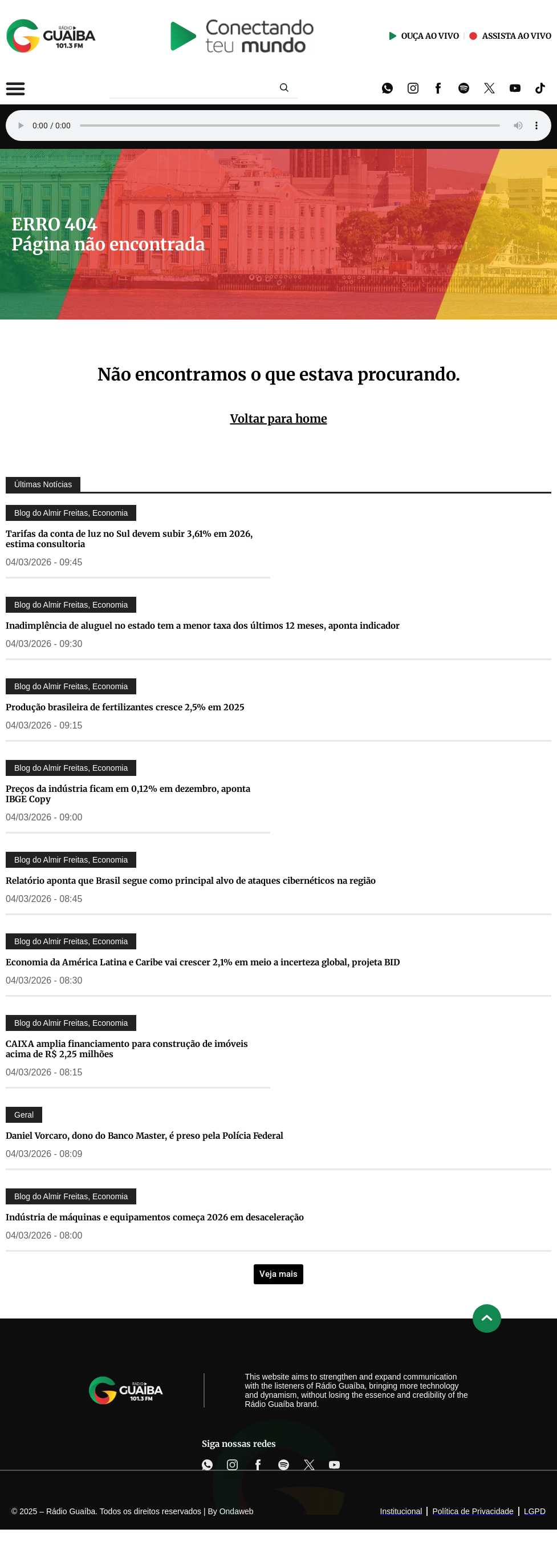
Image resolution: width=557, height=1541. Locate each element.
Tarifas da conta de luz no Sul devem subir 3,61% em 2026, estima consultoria (129, 538)
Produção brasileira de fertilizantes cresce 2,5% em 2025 (125, 707)
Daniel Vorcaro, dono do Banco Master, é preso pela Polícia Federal (144, 1135)
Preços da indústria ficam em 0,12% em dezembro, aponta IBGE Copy (128, 793)
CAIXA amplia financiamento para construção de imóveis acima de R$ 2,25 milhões (127, 1048)
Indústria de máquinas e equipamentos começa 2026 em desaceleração (155, 1217)
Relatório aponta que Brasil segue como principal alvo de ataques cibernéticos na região (191, 880)
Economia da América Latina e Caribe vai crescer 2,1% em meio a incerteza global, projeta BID (203, 962)
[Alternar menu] (15, 88)
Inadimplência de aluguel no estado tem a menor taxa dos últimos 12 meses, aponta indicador (203, 625)
